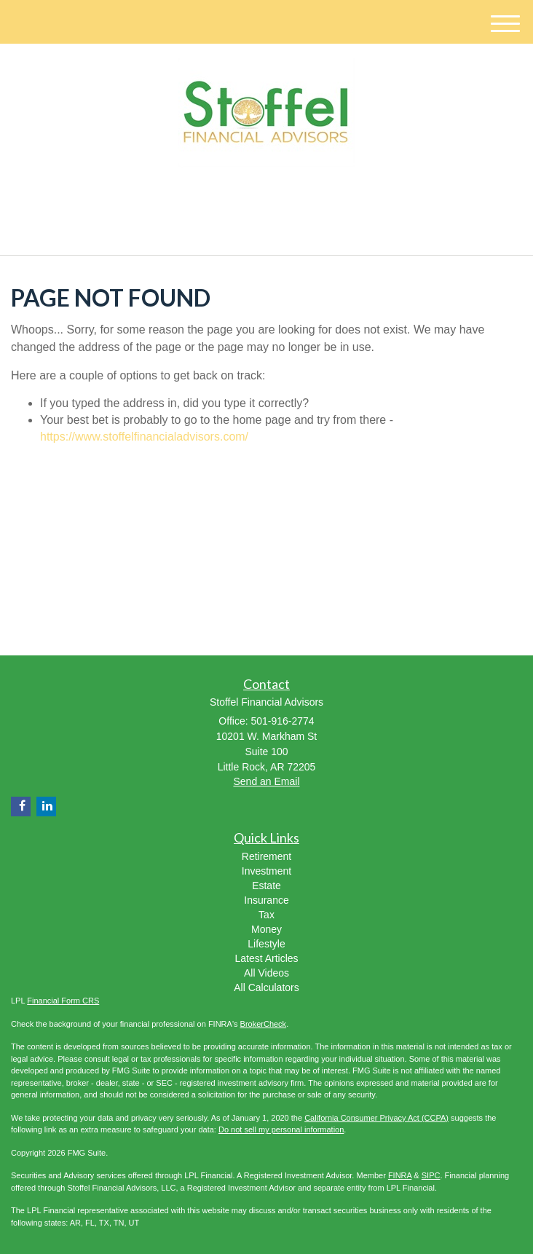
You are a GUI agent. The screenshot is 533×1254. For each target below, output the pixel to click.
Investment (266, 871)
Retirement (266, 856)
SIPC (431, 1175)
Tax (266, 914)
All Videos (266, 973)
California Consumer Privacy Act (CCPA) (376, 1117)
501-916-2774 (267, 231)
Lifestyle (266, 944)
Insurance (266, 900)
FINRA (399, 1175)
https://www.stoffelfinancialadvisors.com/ (144, 436)
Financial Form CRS (63, 1000)
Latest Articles (266, 958)
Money (266, 929)
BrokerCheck (263, 1024)
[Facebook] (273, 198)
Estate (266, 885)
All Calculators (266, 987)
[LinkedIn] (254, 198)
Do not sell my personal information (281, 1129)
